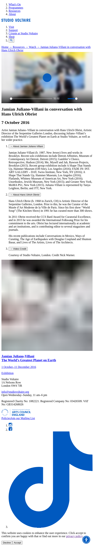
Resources (14, 10)
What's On (15, 4)
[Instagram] (10, 425)
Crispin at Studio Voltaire (23, 33)
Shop (12, 36)
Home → (7, 47)
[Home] (16, 20)
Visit (11, 26)
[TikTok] (51, 526)
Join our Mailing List (23, 418)
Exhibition (7, 373)
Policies (6, 418)
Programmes (16, 7)
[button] (86, 540)
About (12, 14)
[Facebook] (10, 429)
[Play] (6, 98)
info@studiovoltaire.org (15, 391)
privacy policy (74, 536)
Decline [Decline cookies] (7, 542)
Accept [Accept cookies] (17, 542)
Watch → (34, 47)
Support (13, 30)
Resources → (21, 47)
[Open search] (11, 40)
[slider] (31, 98)
